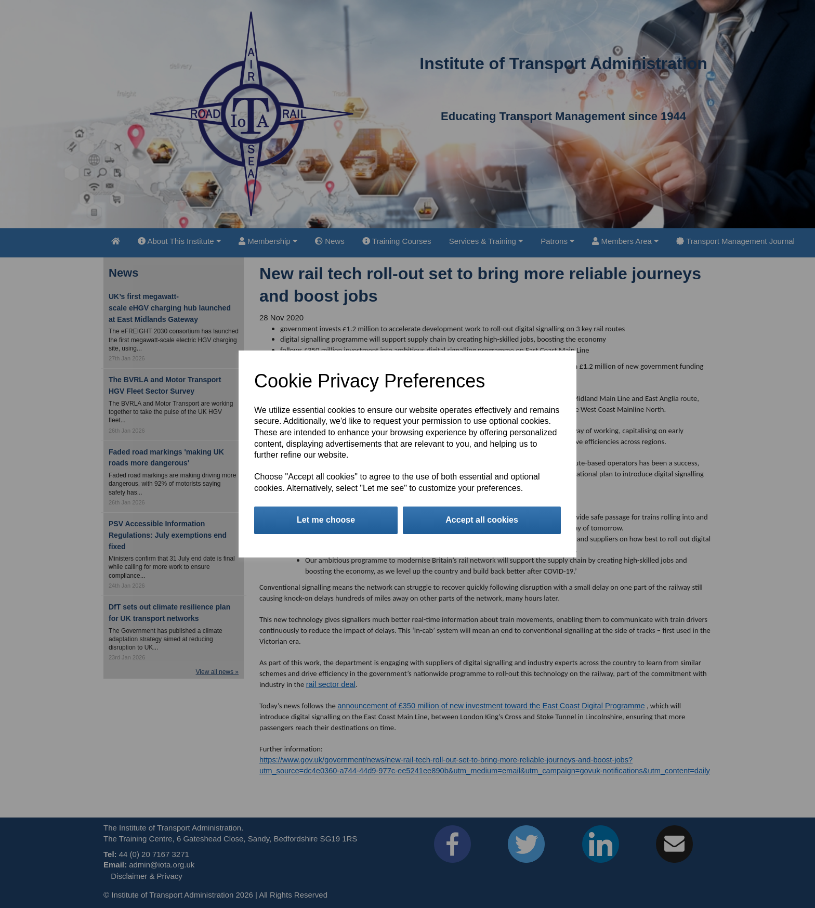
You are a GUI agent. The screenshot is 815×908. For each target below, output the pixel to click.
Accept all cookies (481, 519)
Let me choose (326, 519)
